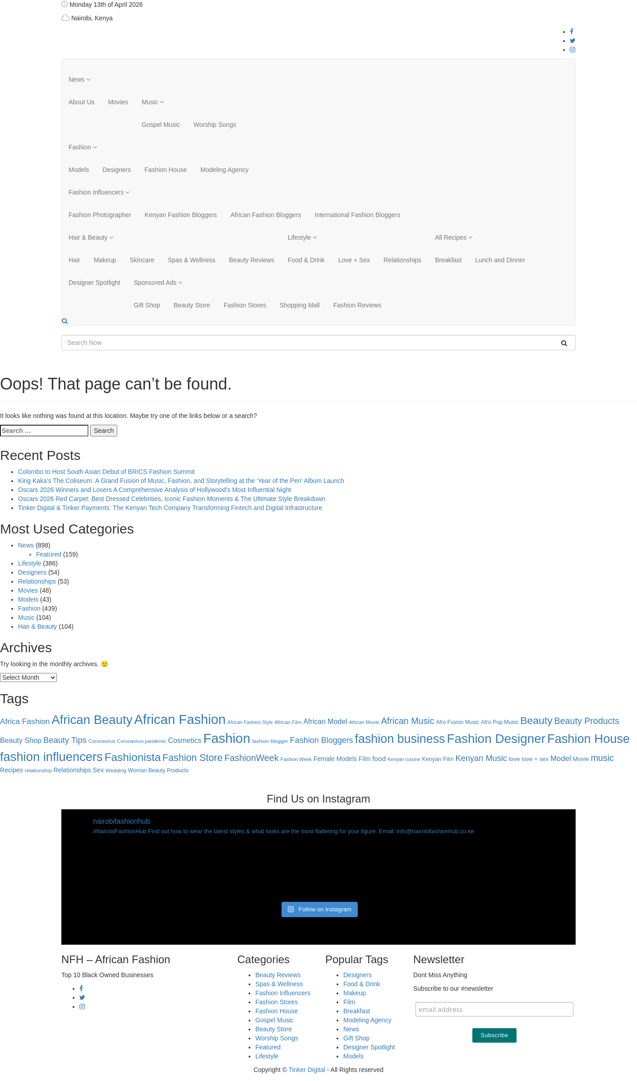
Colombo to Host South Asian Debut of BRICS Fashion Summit (106, 471)
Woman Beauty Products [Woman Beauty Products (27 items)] (158, 770)
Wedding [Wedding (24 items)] (116, 770)
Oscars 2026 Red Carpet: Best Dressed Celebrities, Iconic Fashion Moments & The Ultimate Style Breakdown (171, 498)
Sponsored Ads (158, 282)
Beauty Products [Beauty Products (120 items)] (586, 721)
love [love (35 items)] (514, 759)
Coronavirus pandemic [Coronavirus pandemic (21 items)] (141, 741)
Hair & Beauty (91, 237)
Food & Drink (306, 260)
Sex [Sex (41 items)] (98, 770)
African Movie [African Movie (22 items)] (364, 722)
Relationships (402, 260)
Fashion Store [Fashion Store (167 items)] (192, 757)
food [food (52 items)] (379, 758)
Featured (48, 554)
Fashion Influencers (99, 192)
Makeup (105, 260)
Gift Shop (147, 305)
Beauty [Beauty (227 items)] (536, 720)
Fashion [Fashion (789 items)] (226, 738)
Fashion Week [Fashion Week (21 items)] (296, 759)
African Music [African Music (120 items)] (407, 721)
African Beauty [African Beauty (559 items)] (91, 720)
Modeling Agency (224, 169)
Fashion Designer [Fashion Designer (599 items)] (496, 739)
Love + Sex (354, 260)
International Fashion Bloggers (357, 214)
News (79, 79)
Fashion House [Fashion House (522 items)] (588, 739)
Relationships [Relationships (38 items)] (72, 770)
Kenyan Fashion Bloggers (181, 214)
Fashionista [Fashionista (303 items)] (133, 757)
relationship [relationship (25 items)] (38, 770)
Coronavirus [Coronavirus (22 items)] (101, 741)
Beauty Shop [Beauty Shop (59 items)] (21, 740)
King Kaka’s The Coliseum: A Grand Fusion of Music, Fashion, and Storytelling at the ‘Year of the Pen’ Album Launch (181, 480)
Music (153, 102)
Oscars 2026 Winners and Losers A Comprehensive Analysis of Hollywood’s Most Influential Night (154, 489)
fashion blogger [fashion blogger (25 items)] (270, 741)
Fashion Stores (245, 305)
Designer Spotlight (94, 282)
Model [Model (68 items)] (560, 758)
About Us (82, 102)
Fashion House (165, 169)
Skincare (141, 260)
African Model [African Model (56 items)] (325, 721)
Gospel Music (161, 124)
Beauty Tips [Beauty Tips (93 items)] (65, 740)
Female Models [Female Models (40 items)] (335, 758)
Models (79, 169)
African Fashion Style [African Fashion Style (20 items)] (250, 722)
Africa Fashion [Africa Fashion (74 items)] (25, 721)
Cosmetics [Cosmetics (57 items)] (184, 740)
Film (349, 1002)
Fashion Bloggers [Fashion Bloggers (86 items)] (321, 740)
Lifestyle (302, 237)
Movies (118, 102)
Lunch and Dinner (500, 260)
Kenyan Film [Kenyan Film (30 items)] (437, 759)
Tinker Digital (307, 1069)
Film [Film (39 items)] (364, 758)
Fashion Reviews (357, 305)
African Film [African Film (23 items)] (288, 722)
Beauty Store (192, 305)
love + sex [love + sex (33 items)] (535, 759)
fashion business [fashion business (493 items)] (400, 739)
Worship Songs (215, 124)
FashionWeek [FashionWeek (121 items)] (251, 758)
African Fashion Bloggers (266, 214)
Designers (116, 169)
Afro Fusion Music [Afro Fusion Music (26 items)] (457, 722)
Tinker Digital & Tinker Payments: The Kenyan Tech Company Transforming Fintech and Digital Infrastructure (170, 507)
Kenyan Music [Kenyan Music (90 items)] (481, 758)
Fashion (83, 147)
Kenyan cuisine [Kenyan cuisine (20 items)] (404, 759)
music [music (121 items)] (602, 758)
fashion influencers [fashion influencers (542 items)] (51, 757)
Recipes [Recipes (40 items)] (11, 770)
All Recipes (453, 237)
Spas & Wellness (192, 260)
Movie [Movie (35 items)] (581, 759)
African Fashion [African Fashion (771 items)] (180, 719)
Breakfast (448, 260)
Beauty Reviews (251, 260)
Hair (74, 260)
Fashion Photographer (100, 214)
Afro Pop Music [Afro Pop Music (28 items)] (499, 722)
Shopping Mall (300, 305)
